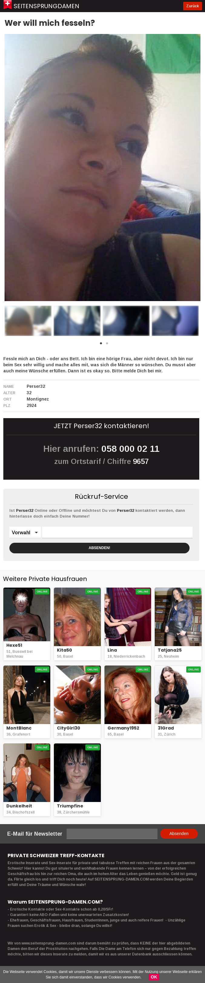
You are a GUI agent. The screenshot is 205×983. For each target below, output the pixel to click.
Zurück (192, 6)
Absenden (178, 833)
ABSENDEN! (99, 548)
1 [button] (101, 345)
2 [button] (107, 345)
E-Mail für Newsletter (34, 834)
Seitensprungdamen (46, 6)
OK (154, 977)
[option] (28, 321)
